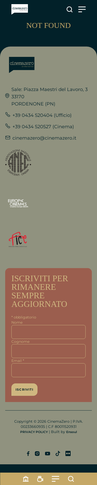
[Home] (26, 479)
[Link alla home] (19, 9)
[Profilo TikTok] (57, 453)
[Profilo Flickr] (68, 453)
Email (17, 360)
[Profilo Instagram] (37, 453)
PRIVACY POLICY (34, 432)
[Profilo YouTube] (47, 454)
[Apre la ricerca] (69, 9)
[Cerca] (71, 479)
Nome (17, 322)
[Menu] (55, 479)
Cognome (20, 341)
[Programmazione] (40, 479)
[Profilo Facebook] (28, 453)
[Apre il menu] (82, 9)
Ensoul (71, 432)
